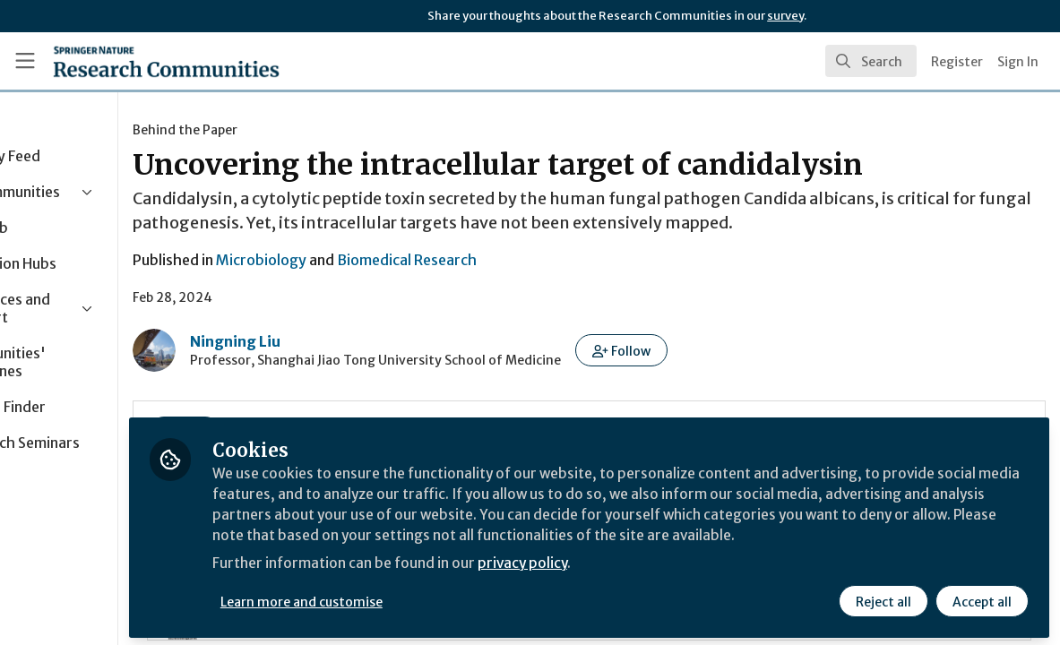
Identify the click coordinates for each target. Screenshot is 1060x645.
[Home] (166, 60)
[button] (732, 350)
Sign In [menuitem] (1017, 62)
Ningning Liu (346, 341)
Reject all (882, 597)
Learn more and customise (413, 597)
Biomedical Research (518, 260)
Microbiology (372, 260)
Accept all (981, 597)
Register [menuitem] (957, 62)
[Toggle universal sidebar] (25, 61)
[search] (871, 61)
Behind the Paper (296, 130)
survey (785, 15)
